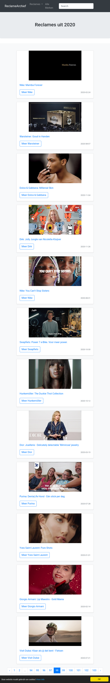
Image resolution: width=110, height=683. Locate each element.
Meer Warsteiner (30, 143)
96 (44, 670)
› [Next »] (100, 670)
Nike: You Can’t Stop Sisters (34, 290)
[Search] (76, 6)
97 (50, 670)
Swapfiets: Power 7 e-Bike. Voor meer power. (43, 342)
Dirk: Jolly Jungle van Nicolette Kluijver (40, 239)
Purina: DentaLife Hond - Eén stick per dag (42, 496)
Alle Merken (49, 6)
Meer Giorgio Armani (33, 606)
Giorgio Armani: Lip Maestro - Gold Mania (42, 599)
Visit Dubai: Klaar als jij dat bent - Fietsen (41, 650)
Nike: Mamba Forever (31, 85)
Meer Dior (27, 452)
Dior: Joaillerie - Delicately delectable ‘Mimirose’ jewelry (49, 445)
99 (63, 670)
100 (71, 670)
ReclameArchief (15, 6)
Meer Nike (27, 92)
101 (79, 670)
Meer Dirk (27, 246)
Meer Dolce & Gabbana (34, 195)
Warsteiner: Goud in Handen (35, 136)
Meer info (40, 679)
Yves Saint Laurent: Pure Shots (36, 547)
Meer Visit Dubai (30, 657)
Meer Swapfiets (30, 349)
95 (37, 670)
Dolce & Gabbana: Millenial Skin (37, 187)
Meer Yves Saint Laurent (35, 555)
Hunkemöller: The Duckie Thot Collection (41, 393)
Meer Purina (28, 503)
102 (86, 670)
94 (31, 670)
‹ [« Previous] (9, 670)
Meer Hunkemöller (31, 400)
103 (94, 670)
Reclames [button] (35, 4)
